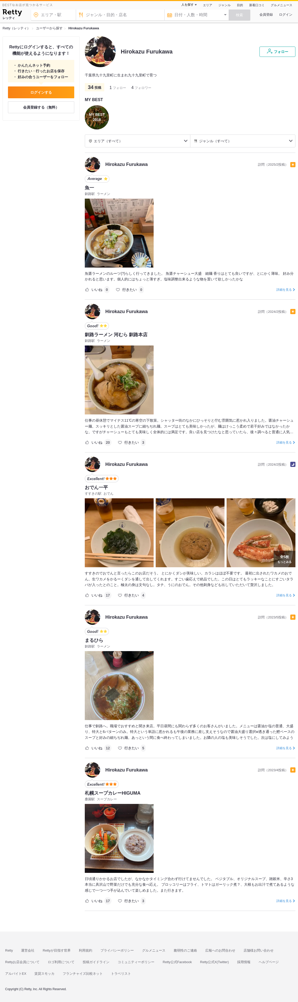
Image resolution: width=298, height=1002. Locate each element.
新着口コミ (257, 5)
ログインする (41, 92)
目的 (240, 5)
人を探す (187, 4)
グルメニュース (281, 5)
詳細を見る (284, 289)
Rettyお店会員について (22, 962)
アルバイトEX (15, 974)
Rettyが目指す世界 (56, 950)
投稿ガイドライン (96, 962)
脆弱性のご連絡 (185, 950)
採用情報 (243, 962)
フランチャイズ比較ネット (83, 974)
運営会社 (27, 950)
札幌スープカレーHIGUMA (113, 793)
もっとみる (284, 558)
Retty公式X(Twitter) (214, 962)
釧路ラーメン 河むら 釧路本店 (116, 334)
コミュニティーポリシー (136, 962)
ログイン (285, 14)
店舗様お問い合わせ (259, 950)
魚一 (89, 187)
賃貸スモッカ (44, 974)
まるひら (94, 640)
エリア (207, 5)
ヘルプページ (269, 962)
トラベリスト (121, 974)
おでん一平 (96, 487)
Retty (9, 950)
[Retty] (12, 13)
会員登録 (266, 14)
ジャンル (224, 5)
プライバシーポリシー (117, 950)
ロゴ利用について (61, 962)
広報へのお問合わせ (220, 950)
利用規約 (85, 950)
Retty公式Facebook (177, 962)
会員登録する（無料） (41, 107)
